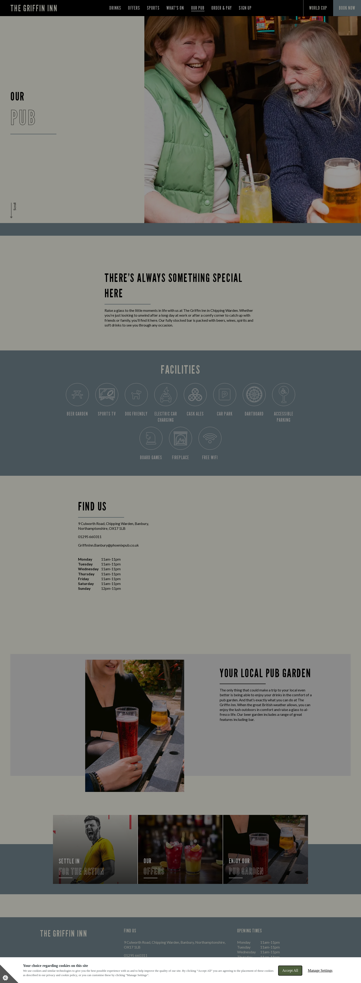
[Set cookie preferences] (9, 974)
